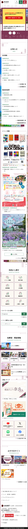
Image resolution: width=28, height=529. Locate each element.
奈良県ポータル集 (22, 481)
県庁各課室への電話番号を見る (10, 519)
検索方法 (24, 317)
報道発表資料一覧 (21, 120)
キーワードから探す (7, 310)
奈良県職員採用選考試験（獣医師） (12, 111)
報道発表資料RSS (21, 122)
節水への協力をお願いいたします (12, 75)
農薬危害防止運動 (8, 94)
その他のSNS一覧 (21, 438)
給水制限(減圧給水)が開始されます (12, 65)
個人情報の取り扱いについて (10, 491)
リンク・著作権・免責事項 (9, 494)
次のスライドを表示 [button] (14, 33)
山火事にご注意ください (10, 70)
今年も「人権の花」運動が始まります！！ (14, 116)
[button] (17, 2)
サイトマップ (6, 500)
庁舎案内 (5, 522)
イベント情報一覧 (21, 258)
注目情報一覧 (23, 84)
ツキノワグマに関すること (10, 60)
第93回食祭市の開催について (11, 106)
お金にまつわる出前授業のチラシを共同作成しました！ (14, 100)
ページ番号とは (23, 326)
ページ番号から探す (7, 320)
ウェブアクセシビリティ (8, 497)
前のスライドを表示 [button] (10, 33)
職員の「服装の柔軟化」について (12, 80)
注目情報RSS (22, 86)
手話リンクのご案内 (21, 515)
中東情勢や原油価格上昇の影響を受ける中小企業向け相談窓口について (13, 27)
